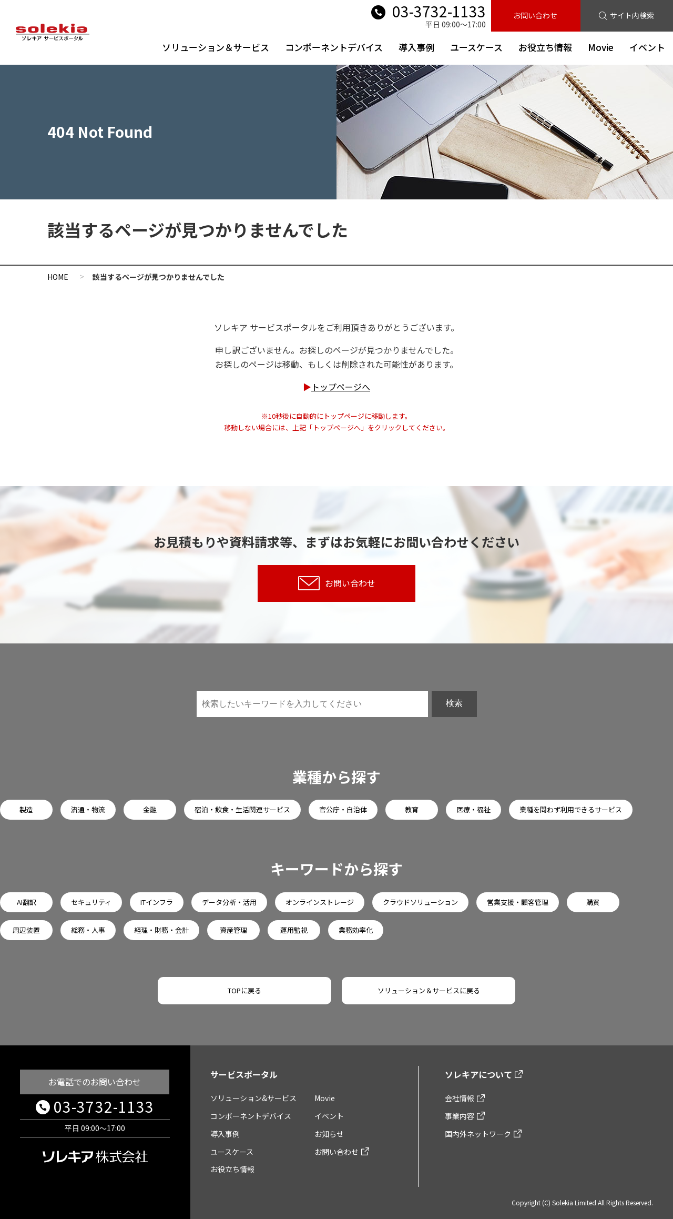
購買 (593, 902)
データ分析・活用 (229, 902)
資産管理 (233, 930)
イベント (647, 47)
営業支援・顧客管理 (517, 902)
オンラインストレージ (319, 902)
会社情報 (459, 1098)
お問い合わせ (535, 15)
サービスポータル (244, 1074)
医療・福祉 (473, 809)
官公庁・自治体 (343, 809)
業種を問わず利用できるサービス (570, 809)
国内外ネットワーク (478, 1134)
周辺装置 (26, 930)
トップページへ (340, 386)
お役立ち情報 (545, 47)
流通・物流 (88, 809)
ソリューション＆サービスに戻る (429, 990)
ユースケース (476, 47)
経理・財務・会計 (161, 930)
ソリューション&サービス (253, 1098)
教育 (412, 809)
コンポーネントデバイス (334, 47)
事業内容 (459, 1116)
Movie (601, 47)
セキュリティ (91, 902)
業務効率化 (356, 930)
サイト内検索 (632, 15)
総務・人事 (88, 930)
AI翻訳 (26, 902)
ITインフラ (156, 902)
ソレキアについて (478, 1074)
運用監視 (294, 930)
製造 (26, 809)
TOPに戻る (244, 990)
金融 (150, 809)
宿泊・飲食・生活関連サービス (242, 809)
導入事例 (416, 47)
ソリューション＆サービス (215, 47)
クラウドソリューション (420, 902)
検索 (454, 703)
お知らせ (329, 1134)
